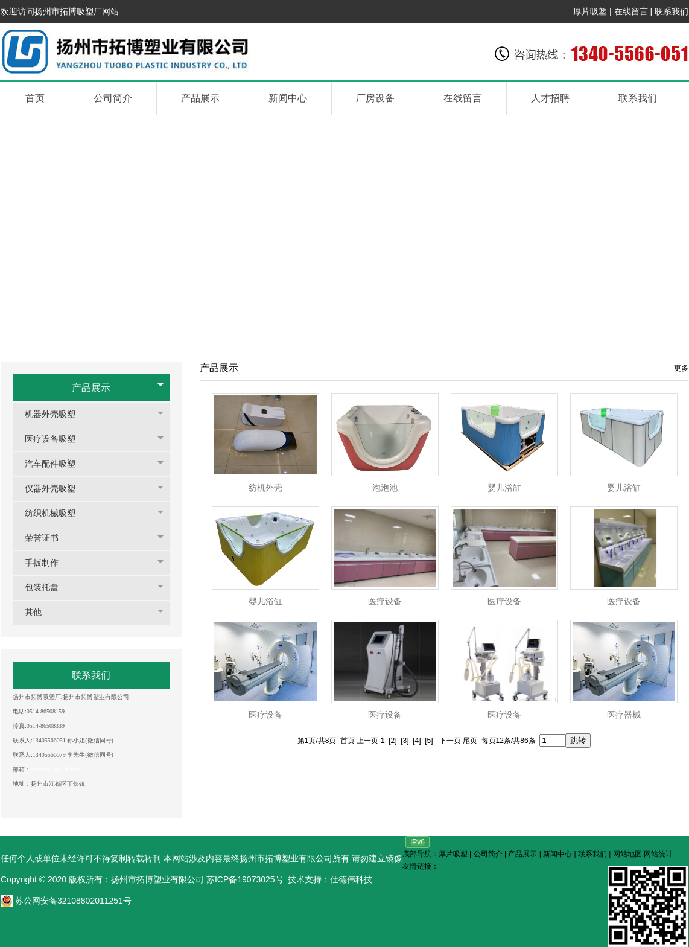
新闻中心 (557, 854)
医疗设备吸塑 (56, 439)
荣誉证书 (48, 538)
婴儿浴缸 (504, 488)
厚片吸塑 (590, 11)
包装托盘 (48, 587)
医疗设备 (385, 601)
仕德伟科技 (351, 879)
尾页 (470, 740)
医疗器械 (624, 714)
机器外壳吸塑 (56, 414)
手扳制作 (48, 562)
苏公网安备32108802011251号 (66, 900)
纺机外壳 (265, 488)
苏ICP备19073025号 (245, 879)
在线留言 (631, 11)
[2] (392, 740)
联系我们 (671, 11)
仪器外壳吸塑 (56, 488)
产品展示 (91, 388)
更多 (681, 368)
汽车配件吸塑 (56, 463)
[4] (417, 740)
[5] (429, 740)
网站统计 (658, 854)
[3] (404, 740)
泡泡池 (385, 488)
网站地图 (627, 854)
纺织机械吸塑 (56, 513)
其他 (39, 612)
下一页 (450, 740)
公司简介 (488, 854)
